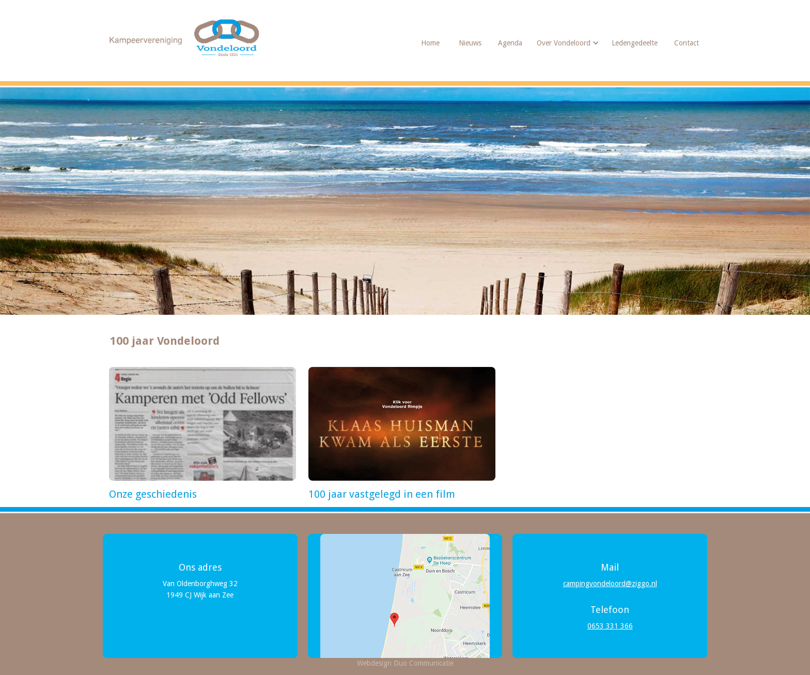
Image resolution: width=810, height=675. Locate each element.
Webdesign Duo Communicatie (405, 663)
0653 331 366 (610, 626)
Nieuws (470, 43)
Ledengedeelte (635, 43)
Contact (686, 43)
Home (430, 43)
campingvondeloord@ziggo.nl (610, 583)
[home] (185, 37)
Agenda (510, 43)
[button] (567, 43)
